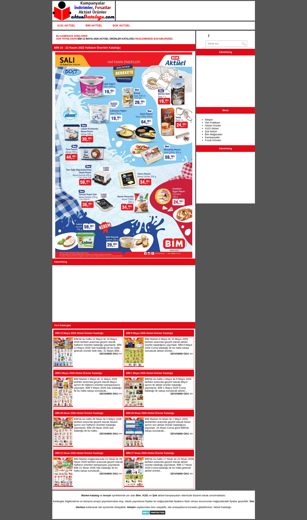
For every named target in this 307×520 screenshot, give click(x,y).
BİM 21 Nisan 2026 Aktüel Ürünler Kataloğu (79, 453)
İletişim (209, 119)
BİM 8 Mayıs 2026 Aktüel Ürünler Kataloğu (149, 333)
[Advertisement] (123, 293)
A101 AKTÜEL (66, 25)
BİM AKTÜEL (94, 25)
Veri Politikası (212, 122)
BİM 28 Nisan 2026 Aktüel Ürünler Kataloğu (79, 413)
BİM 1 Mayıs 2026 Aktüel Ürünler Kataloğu (149, 373)
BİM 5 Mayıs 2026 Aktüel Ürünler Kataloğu (78, 373)
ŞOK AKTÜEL (121, 25)
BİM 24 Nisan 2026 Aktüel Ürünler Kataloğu (150, 413)
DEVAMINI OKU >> (111, 353)
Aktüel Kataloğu (222, 507)
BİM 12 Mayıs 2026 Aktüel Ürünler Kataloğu (106, 38)
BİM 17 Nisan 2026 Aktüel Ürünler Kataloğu (150, 453)
